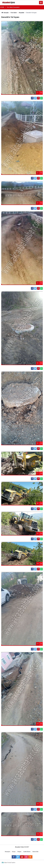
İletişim (19, 851)
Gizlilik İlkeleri (26, 851)
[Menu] (40, 2)
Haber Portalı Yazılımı (9, 862)
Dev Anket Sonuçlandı (13, 7)
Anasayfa (7, 851)
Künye (13, 851)
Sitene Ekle (35, 851)
